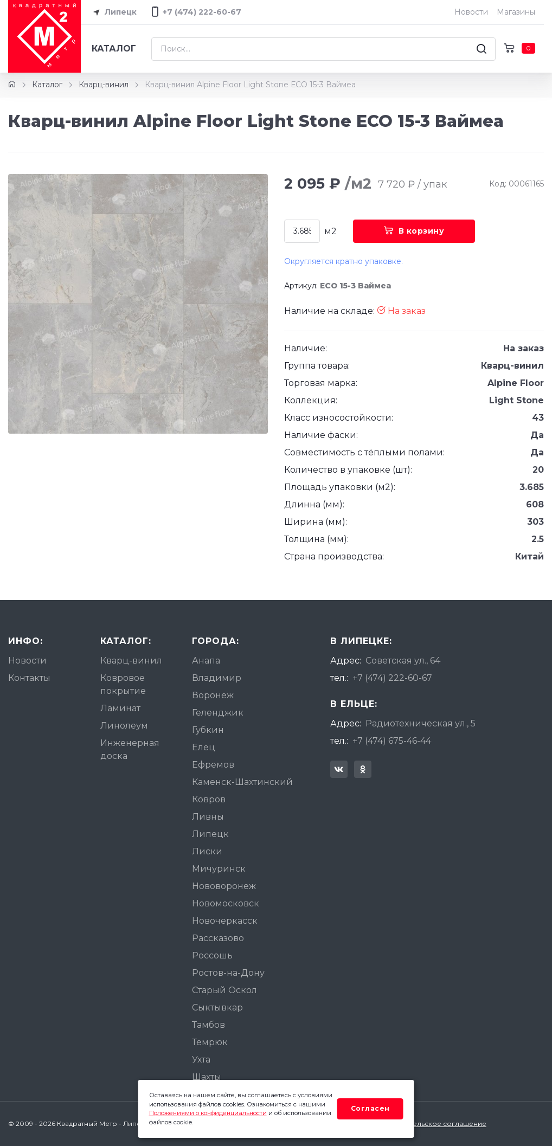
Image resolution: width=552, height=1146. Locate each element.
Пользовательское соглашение (431, 1123)
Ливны (208, 817)
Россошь (212, 955)
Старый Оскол (224, 990)
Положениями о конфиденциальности (208, 1113)
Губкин (208, 730)
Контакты (29, 678)
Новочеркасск (225, 921)
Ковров (209, 799)
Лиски (207, 851)
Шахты (206, 1077)
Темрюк (210, 1042)
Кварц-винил (104, 84)
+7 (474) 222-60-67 (392, 678)
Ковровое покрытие (123, 684)
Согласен (370, 1108)
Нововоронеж (224, 886)
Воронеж (213, 695)
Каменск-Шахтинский (242, 782)
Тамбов (208, 1025)
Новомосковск (225, 903)
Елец (203, 747)
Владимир (216, 678)
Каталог (114, 48)
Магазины (516, 12)
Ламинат (120, 708)
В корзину (414, 231)
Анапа (206, 660)
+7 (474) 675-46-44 (391, 741)
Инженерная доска (129, 749)
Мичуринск (219, 869)
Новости (471, 12)
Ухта (201, 1059)
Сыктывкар (217, 1007)
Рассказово (218, 938)
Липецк (113, 12)
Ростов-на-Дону (228, 973)
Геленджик (217, 712)
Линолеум (124, 725)
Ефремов (213, 764)
